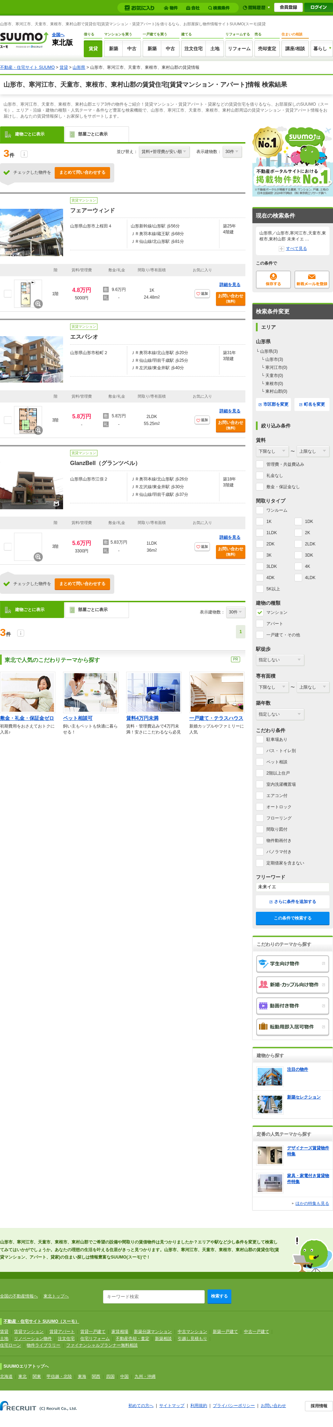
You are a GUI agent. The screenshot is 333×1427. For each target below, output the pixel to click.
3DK (309, 555)
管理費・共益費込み (285, 464)
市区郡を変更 (273, 404)
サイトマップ (171, 1405)
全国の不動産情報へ (19, 1296)
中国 (124, 1376)
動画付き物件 (292, 1006)
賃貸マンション (28, 1331)
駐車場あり (276, 739)
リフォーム (239, 48)
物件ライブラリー (43, 1345)
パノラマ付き (279, 851)
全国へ (58, 34)
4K (307, 566)
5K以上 (273, 588)
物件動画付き (279, 840)
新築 (113, 48)
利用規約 (198, 1405)
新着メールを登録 (311, 280)
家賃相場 (119, 1331)
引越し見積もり (192, 1338)
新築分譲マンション (153, 1331)
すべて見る (293, 248)
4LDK (310, 577)
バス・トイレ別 (281, 750)
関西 (96, 1376)
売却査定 (267, 48)
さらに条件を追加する (293, 901)
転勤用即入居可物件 (292, 1027)
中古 (131, 48)
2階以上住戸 (278, 773)
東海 (82, 1376)
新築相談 (163, 1338)
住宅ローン (10, 1345)
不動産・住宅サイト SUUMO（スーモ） (41, 1321)
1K (269, 521)
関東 (37, 1376)
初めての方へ (141, 1405)
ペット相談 (276, 761)
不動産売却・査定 (132, 1338)
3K (269, 555)
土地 (214, 48)
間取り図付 (276, 829)
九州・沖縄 (145, 1376)
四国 (110, 1376)
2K (307, 532)
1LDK (271, 532)
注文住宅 (193, 48)
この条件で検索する (293, 918)
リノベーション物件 (33, 1338)
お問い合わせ (230, 298)
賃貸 (93, 48)
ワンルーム (276, 510)
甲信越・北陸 (59, 1376)
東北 (22, 1376)
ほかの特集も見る (312, 1203)
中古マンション (192, 1331)
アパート (274, 623)
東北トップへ (56, 1296)
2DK (270, 544)
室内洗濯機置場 (281, 784)
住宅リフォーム (95, 1338)
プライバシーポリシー (234, 1405)
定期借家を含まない (285, 863)
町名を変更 (312, 404)
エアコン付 (276, 795)
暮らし (320, 48)
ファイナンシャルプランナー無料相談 (102, 1345)
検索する (219, 1296)
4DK (270, 577)
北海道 (6, 1376)
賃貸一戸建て (93, 1331)
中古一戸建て (256, 1331)
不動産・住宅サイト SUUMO (27, 67)
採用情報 (319, 1405)
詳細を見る (229, 284)
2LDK (310, 544)
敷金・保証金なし (283, 486)
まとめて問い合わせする (82, 172)
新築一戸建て (225, 1331)
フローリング (279, 818)
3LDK (271, 566)
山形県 (79, 67)
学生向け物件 (292, 964)
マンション (276, 612)
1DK (309, 521)
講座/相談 (295, 48)
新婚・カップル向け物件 (292, 985)
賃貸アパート (62, 1331)
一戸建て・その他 (283, 634)
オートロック (279, 806)
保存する (273, 280)
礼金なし (274, 475)
